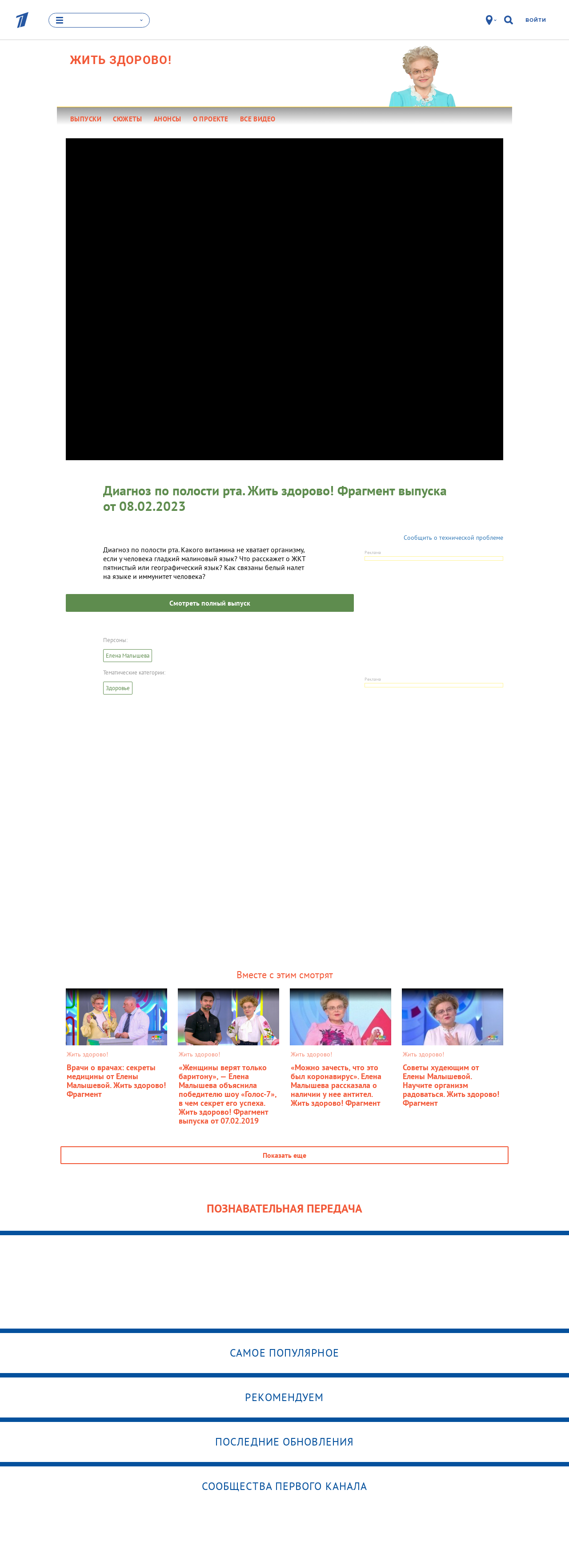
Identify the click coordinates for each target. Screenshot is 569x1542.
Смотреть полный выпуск (209, 602)
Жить (121, 60)
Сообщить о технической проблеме (453, 538)
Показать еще (284, 1155)
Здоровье (118, 688)
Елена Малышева (127, 655)
